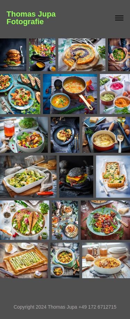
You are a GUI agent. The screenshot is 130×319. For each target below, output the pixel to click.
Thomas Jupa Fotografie (62, 18)
